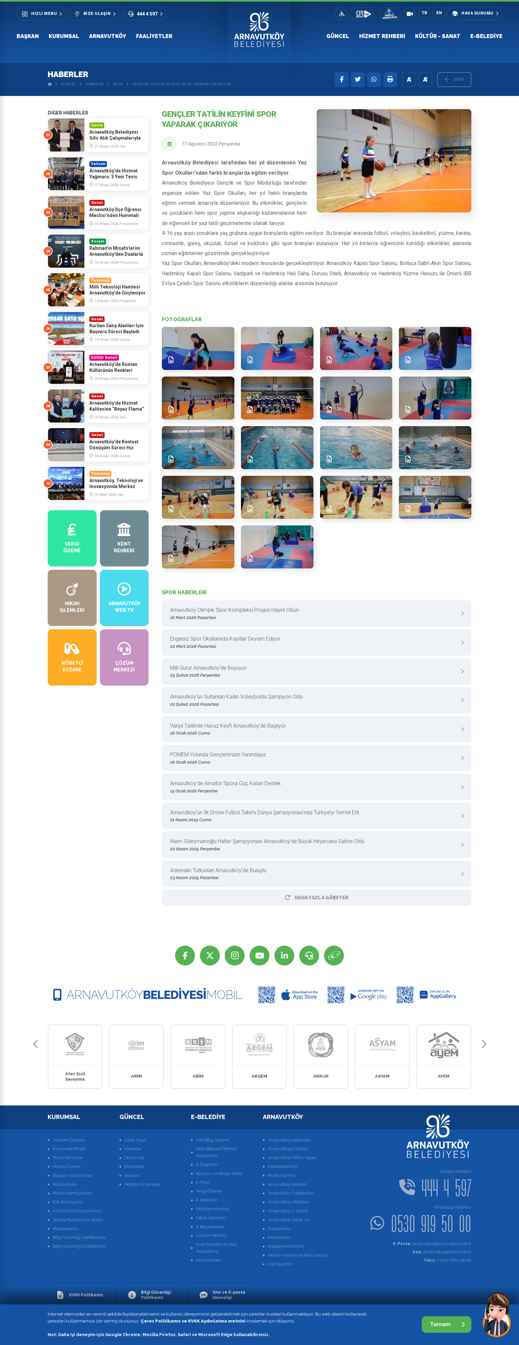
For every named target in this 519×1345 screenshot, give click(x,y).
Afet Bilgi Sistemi (212, 1140)
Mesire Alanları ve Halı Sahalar (298, 1255)
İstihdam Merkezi (213, 1208)
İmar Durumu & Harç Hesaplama (216, 1248)
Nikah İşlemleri (211, 1217)
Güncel (337, 36)
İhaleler (131, 1175)
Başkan (28, 36)
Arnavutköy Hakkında (289, 1140)
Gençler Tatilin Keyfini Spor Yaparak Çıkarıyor (181, 84)
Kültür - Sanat (437, 36)
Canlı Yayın (135, 1140)
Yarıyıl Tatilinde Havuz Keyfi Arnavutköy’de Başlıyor (314, 730)
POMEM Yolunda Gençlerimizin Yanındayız (314, 758)
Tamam (447, 1324)
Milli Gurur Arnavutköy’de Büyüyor (314, 672)
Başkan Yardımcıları (72, 1175)
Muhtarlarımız (282, 1175)
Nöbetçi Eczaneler (142, 1184)
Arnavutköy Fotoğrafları (291, 1192)
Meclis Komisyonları (72, 1192)
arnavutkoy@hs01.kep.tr (441, 1251)
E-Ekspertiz (207, 1164)
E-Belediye (486, 36)
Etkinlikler (134, 1166)
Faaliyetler (154, 36)
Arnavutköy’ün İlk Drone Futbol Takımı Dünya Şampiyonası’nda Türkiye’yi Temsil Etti (314, 816)
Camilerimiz (280, 1264)
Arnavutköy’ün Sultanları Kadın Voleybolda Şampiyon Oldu (314, 701)
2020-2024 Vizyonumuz (77, 1210)
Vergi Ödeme (209, 1190)
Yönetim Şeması (69, 1140)
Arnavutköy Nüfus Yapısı (292, 1157)
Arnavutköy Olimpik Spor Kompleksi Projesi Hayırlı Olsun (314, 614)
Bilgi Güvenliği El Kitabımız (79, 1246)
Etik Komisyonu (68, 1201)
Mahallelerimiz (283, 1166)
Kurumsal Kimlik (69, 1148)
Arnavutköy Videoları (288, 1201)
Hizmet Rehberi (382, 36)
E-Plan (202, 1182)
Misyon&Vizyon (68, 1157)
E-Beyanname (210, 1226)
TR (424, 13)
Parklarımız (279, 1237)
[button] (35, 1044)
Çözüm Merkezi (211, 1235)
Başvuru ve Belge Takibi (219, 1173)
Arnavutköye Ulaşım (288, 1148)
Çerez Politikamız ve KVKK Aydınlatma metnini (193, 1321)
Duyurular (134, 1157)
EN (439, 13)
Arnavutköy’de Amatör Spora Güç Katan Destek (314, 787)
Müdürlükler (65, 1184)
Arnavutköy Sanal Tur (289, 1219)
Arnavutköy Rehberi (287, 1184)
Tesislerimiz (279, 1228)
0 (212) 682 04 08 (447, 1260)
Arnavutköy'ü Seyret (288, 1210)
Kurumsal (64, 36)
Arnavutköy (107, 36)
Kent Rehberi (208, 1260)
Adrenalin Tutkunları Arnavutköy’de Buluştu (314, 874)
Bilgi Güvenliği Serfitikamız (79, 1237)
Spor (118, 84)
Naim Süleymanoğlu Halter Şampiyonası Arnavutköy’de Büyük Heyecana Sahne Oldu (314, 845)
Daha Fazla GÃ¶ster (317, 898)
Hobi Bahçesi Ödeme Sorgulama (216, 1152)
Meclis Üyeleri (66, 1166)
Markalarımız (66, 1228)
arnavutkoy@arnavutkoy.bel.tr (432, 1243)
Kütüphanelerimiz (286, 1246)
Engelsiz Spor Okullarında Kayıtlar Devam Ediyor (314, 643)
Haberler (94, 84)
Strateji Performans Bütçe (78, 1219)
